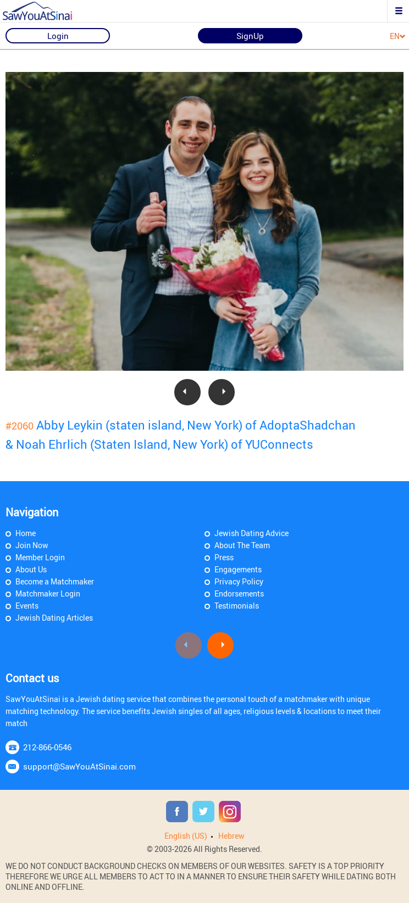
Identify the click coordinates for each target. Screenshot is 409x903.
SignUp (250, 35)
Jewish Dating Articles (54, 617)
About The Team (242, 545)
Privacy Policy (238, 581)
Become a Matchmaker (54, 581)
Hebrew (231, 835)
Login (58, 35)
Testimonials (236, 605)
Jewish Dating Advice (251, 533)
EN (398, 36)
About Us (31, 569)
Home (25, 533)
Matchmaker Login (47, 593)
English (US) (185, 835)
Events (26, 605)
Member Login (40, 557)
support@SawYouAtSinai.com (79, 766)
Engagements (238, 569)
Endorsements (239, 593)
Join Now (31, 545)
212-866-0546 (47, 747)
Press (224, 557)
